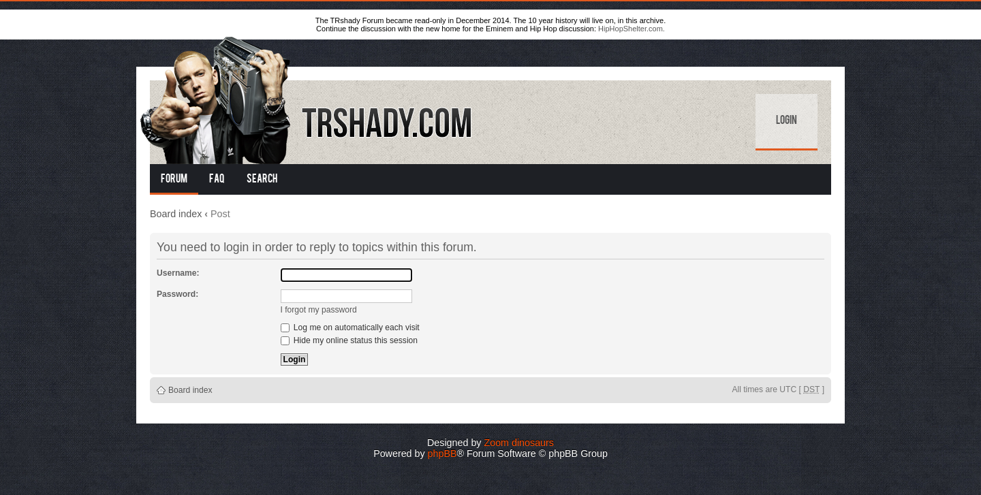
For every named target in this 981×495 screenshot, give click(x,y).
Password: (177, 294)
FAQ (217, 180)
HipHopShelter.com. (631, 29)
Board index (176, 213)
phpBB (442, 453)
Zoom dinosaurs (519, 442)
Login (786, 121)
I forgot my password (319, 310)
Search (262, 180)
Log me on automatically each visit (350, 327)
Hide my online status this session (349, 340)
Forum (174, 180)
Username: (178, 273)
